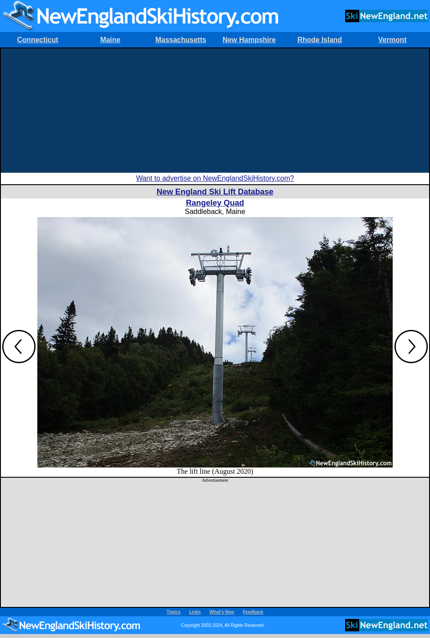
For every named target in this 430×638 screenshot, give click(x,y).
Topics (173, 612)
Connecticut (37, 40)
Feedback (253, 612)
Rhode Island (319, 40)
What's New (222, 612)
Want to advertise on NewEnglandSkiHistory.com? (215, 178)
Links (195, 612)
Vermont (392, 40)
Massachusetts (181, 40)
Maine (110, 40)
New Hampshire (249, 40)
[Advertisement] (215, 110)
